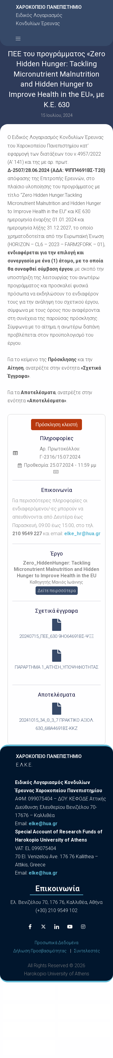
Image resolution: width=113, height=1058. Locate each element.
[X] (43, 926)
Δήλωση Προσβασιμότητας (40, 950)
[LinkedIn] (56, 926)
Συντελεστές (87, 950)
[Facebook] (30, 926)
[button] (18, 38)
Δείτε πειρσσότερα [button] (57, 590)
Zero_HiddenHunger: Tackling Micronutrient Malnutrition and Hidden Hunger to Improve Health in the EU (56, 569)
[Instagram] (83, 926)
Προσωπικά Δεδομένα (56, 942)
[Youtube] (69, 926)
